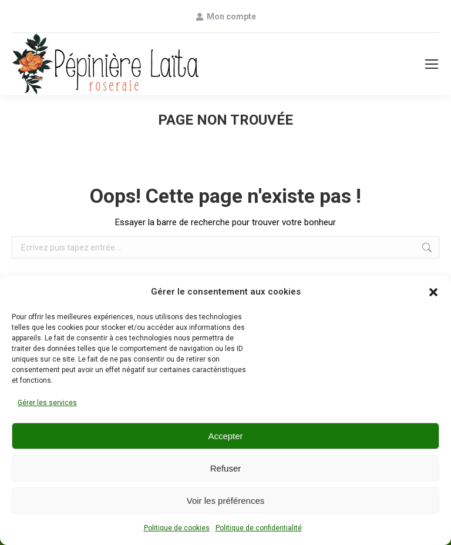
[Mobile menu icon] (431, 64)
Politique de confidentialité (259, 528)
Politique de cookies (177, 528)
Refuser (225, 468)
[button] (433, 292)
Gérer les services (47, 403)
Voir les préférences (226, 501)
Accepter (225, 436)
